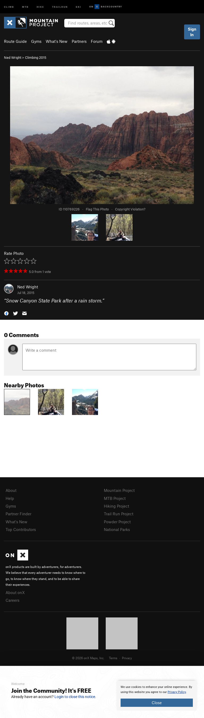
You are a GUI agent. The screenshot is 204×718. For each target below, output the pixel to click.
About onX (15, 592)
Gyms (36, 41)
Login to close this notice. (75, 697)
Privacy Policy (177, 692)
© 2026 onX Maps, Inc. (88, 658)
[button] (6, 313)
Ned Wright (12, 57)
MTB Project (115, 498)
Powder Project (117, 521)
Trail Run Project (118, 513)
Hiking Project (116, 506)
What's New (56, 41)
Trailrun (60, 6)
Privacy (127, 658)
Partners (79, 41)
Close (157, 702)
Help (10, 498)
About (11, 490)
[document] (157, 695)
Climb (9, 6)
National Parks (117, 529)
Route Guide (15, 41)
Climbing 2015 (35, 57)
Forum (97, 41)
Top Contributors (21, 529)
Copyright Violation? (130, 209)
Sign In (192, 32)
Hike (40, 6)
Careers (12, 600)
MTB (25, 6)
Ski (78, 6)
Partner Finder (18, 513)
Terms (113, 658)
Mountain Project (119, 490)
